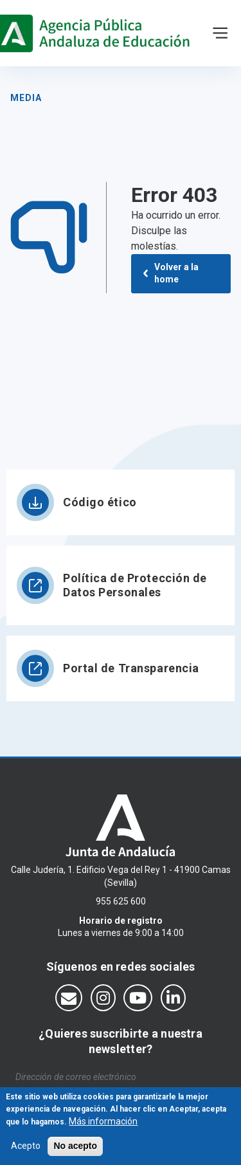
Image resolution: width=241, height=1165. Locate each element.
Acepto (25, 1151)
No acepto (75, 1151)
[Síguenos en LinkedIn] (173, 997)
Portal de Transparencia (131, 668)
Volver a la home (176, 273)
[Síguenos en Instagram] (103, 997)
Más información (103, 1127)
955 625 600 (121, 901)
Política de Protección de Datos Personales (135, 585)
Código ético (100, 502)
